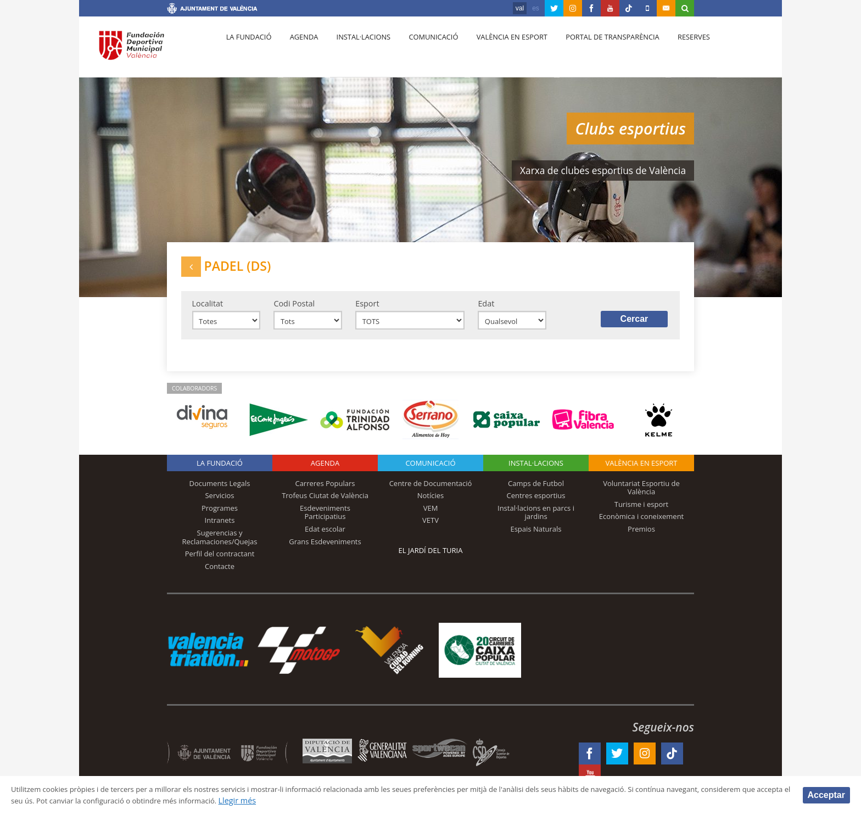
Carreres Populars (325, 491)
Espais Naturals (535, 537)
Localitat (207, 309)
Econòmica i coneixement (641, 525)
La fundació (247, 50)
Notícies (430, 504)
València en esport (497, 50)
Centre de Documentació (430, 491)
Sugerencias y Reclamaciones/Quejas (220, 545)
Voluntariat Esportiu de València (641, 496)
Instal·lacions (354, 50)
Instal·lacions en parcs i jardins (535, 520)
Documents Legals (219, 491)
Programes (220, 516)
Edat (486, 309)
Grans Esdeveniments (325, 550)
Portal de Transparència (594, 50)
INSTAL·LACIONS (535, 471)
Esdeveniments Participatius (325, 520)
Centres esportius (536, 504)
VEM (430, 516)
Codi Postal (294, 309)
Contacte (219, 574)
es (535, 8)
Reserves (673, 50)
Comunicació (421, 50)
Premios (641, 537)
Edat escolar (325, 537)
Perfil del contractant (220, 562)
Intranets (220, 529)
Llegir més (359, 800)
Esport (367, 309)
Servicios (219, 504)
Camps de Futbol (536, 491)
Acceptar (826, 794)
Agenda (298, 50)
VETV (430, 529)
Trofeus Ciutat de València (325, 504)
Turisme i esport (641, 512)
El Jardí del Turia (431, 558)
